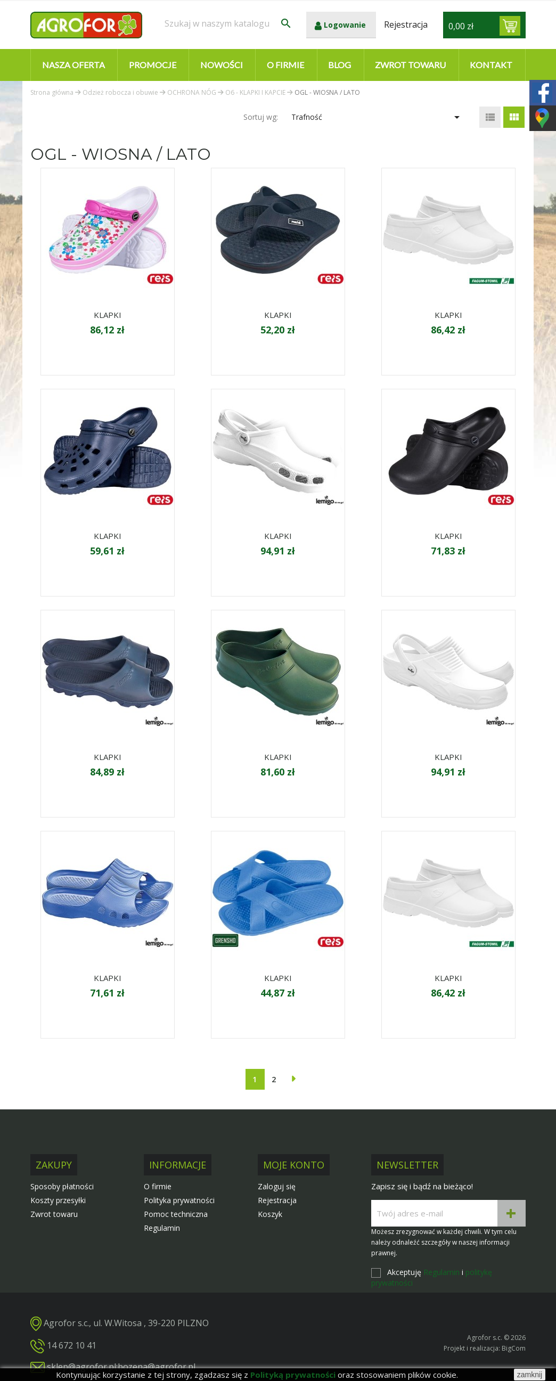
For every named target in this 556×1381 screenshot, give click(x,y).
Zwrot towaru (410, 65)
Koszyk (270, 1214)
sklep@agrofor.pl (81, 1366)
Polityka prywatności (179, 1200)
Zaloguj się (277, 1186)
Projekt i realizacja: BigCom (485, 1348)
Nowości (221, 65)
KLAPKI (107, 314)
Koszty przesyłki (58, 1200)
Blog (339, 65)
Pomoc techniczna (176, 1214)
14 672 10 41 (71, 1345)
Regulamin (162, 1228)
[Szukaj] (228, 23)
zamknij (529, 1374)
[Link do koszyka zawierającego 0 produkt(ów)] (510, 26)
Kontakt (491, 65)
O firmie (285, 65)
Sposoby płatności (62, 1186)
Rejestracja (277, 1200)
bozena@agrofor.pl (156, 1366)
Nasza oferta (73, 65)
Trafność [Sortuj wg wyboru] (377, 117)
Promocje (152, 65)
